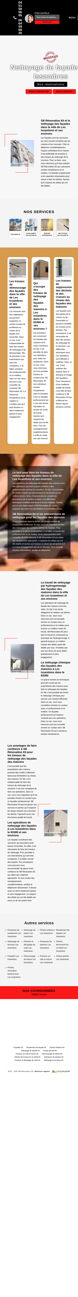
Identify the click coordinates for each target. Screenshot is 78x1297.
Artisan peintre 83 (50, 1051)
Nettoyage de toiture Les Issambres (29, 933)
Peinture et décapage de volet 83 (27, 1060)
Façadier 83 (18, 1047)
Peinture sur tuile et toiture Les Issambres (46, 959)
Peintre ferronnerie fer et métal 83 (27, 1057)
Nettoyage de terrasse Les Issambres (13, 944)
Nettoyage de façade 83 (30, 1051)
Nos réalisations (50, 84)
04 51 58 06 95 (20, 9)
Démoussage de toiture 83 (52, 1054)
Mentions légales (42, 1071)
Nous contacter (39, 92)
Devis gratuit (64, 92)
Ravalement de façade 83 (36, 1047)
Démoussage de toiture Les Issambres (30, 959)
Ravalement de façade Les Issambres (62, 933)
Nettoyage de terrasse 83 (53, 1060)
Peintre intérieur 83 (57, 1047)
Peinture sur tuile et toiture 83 (27, 1054)
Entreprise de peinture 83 (53, 1057)
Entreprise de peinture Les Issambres (46, 944)
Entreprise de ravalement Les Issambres (14, 933)
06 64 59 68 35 (20, 26)
